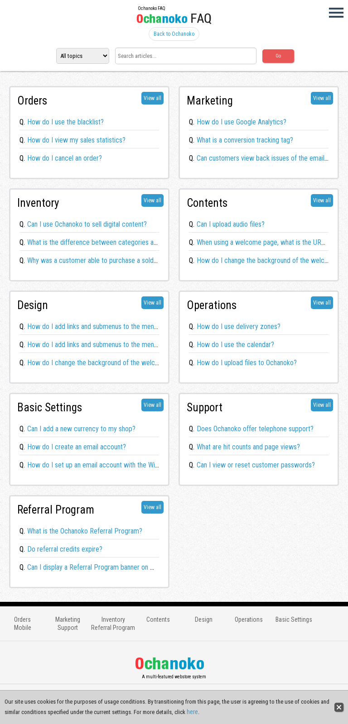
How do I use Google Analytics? (241, 122)
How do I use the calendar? (235, 344)
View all (152, 98)
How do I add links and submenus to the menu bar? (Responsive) (118, 326)
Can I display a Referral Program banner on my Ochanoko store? (117, 567)
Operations (249, 619)
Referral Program (113, 627)
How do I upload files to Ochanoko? (247, 362)
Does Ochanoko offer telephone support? (255, 428)
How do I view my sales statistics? (76, 140)
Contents (158, 619)
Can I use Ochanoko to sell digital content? (87, 224)
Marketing (67, 619)
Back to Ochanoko (174, 34)
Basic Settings (294, 619)
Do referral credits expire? (64, 549)
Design (204, 619)
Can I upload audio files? (231, 224)
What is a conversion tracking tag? (245, 140)
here (192, 711)
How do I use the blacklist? (65, 122)
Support (68, 627)
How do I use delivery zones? (238, 326)
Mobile (22, 627)
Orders (22, 619)
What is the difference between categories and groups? (106, 242)
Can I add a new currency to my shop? (81, 428)
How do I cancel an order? (64, 158)
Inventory (113, 619)
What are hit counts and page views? (248, 447)
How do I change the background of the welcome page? (107, 362)
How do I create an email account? (76, 447)
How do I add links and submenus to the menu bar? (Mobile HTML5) (123, 344)
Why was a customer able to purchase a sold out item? (104, 260)
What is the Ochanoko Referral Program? (84, 531)
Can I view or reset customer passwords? (256, 465)
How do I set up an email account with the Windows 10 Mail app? (119, 465)
